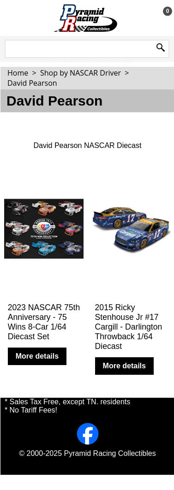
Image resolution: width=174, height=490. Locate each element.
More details (37, 356)
